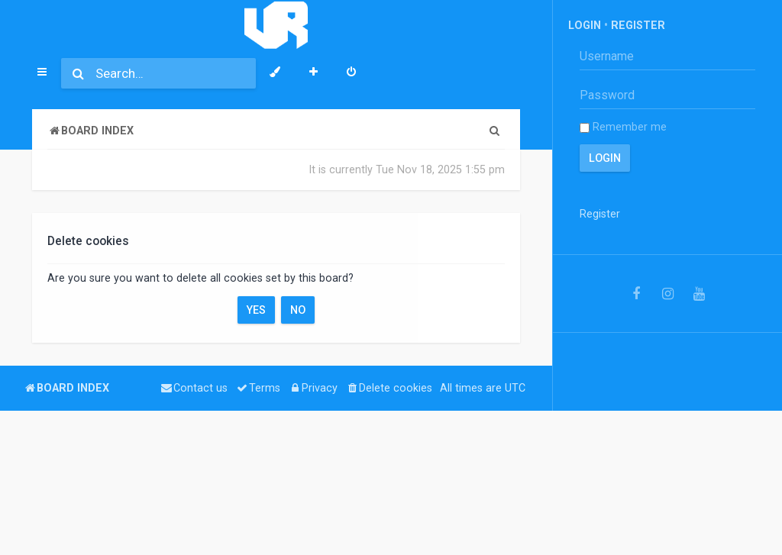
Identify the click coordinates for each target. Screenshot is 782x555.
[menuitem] (351, 73)
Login (584, 25)
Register (638, 25)
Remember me (623, 127)
